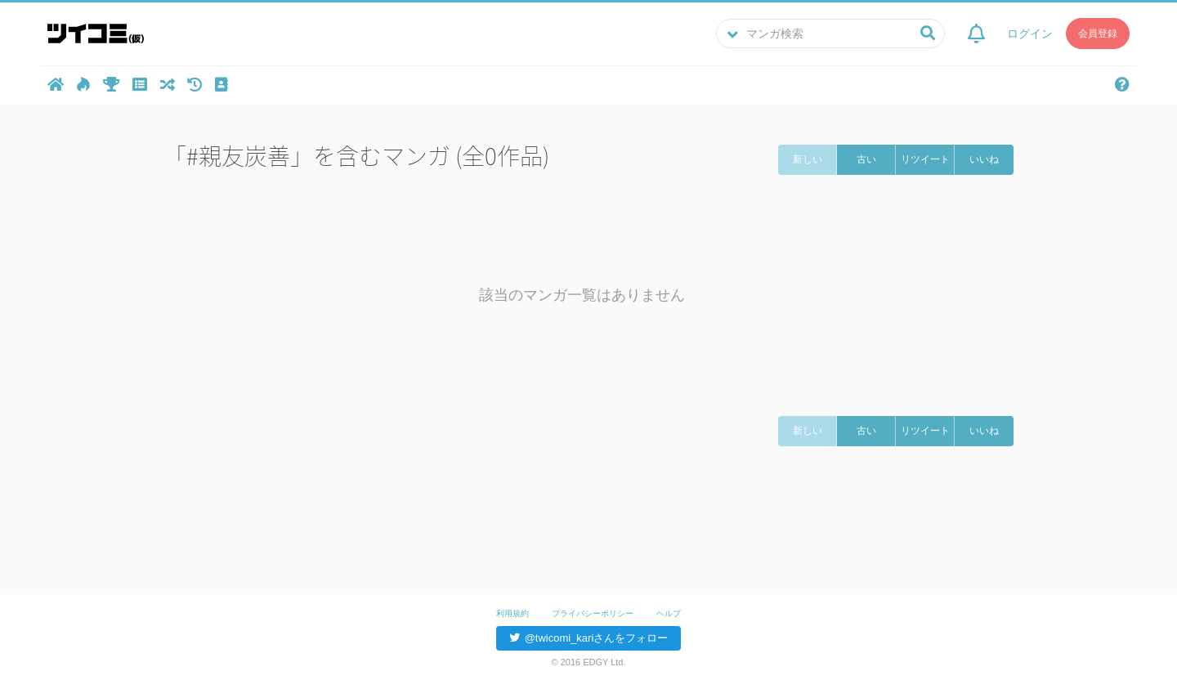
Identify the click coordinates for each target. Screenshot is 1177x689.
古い (866, 159)
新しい (807, 159)
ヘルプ (668, 613)
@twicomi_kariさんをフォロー (589, 638)
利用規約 (512, 613)
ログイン (1030, 34)
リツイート (925, 159)
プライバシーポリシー (592, 613)
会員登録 (1097, 34)
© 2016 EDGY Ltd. (589, 662)
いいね (984, 159)
